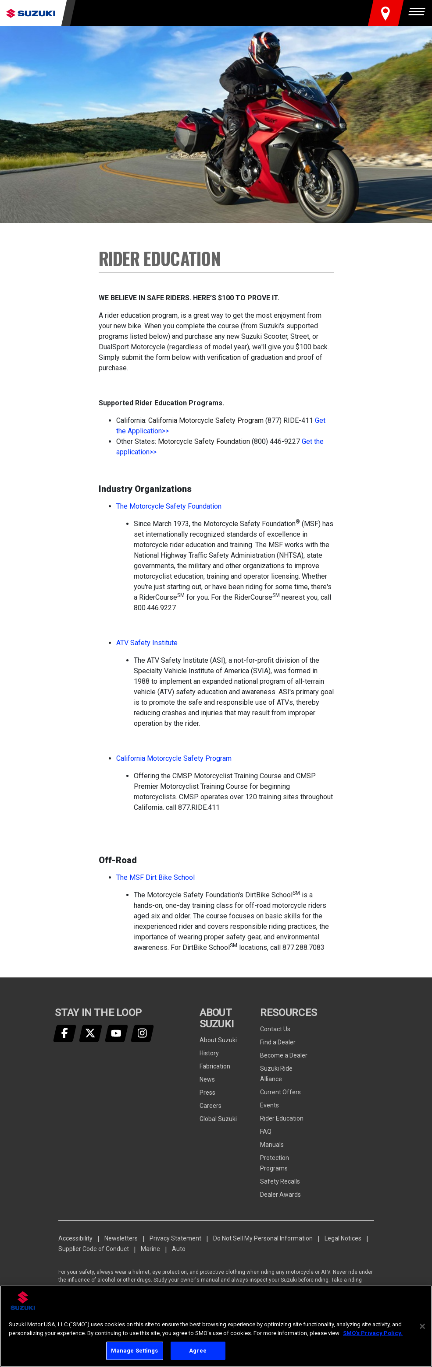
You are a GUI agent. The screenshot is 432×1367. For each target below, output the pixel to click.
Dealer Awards (280, 1194)
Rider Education (281, 1118)
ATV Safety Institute (147, 643)
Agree (198, 1350)
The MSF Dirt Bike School (155, 877)
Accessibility (75, 1238)
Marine (150, 1248)
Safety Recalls (280, 1181)
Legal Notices (343, 1238)
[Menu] (419, 13)
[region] (216, 1326)
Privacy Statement (175, 1238)
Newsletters (121, 1238)
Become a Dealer (283, 1055)
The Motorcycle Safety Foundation (168, 506)
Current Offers (280, 1092)
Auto (179, 1248)
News (207, 1079)
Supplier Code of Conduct (93, 1248)
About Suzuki (218, 1040)
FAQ (265, 1131)
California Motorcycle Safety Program (174, 758)
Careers (210, 1105)
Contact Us (275, 1029)
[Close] (422, 1326)
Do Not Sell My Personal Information (263, 1238)
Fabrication (215, 1066)
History (209, 1053)
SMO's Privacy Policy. (373, 1333)
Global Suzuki (218, 1118)
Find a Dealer (278, 1042)
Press (207, 1092)
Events (269, 1105)
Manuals (272, 1144)
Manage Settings (134, 1350)
